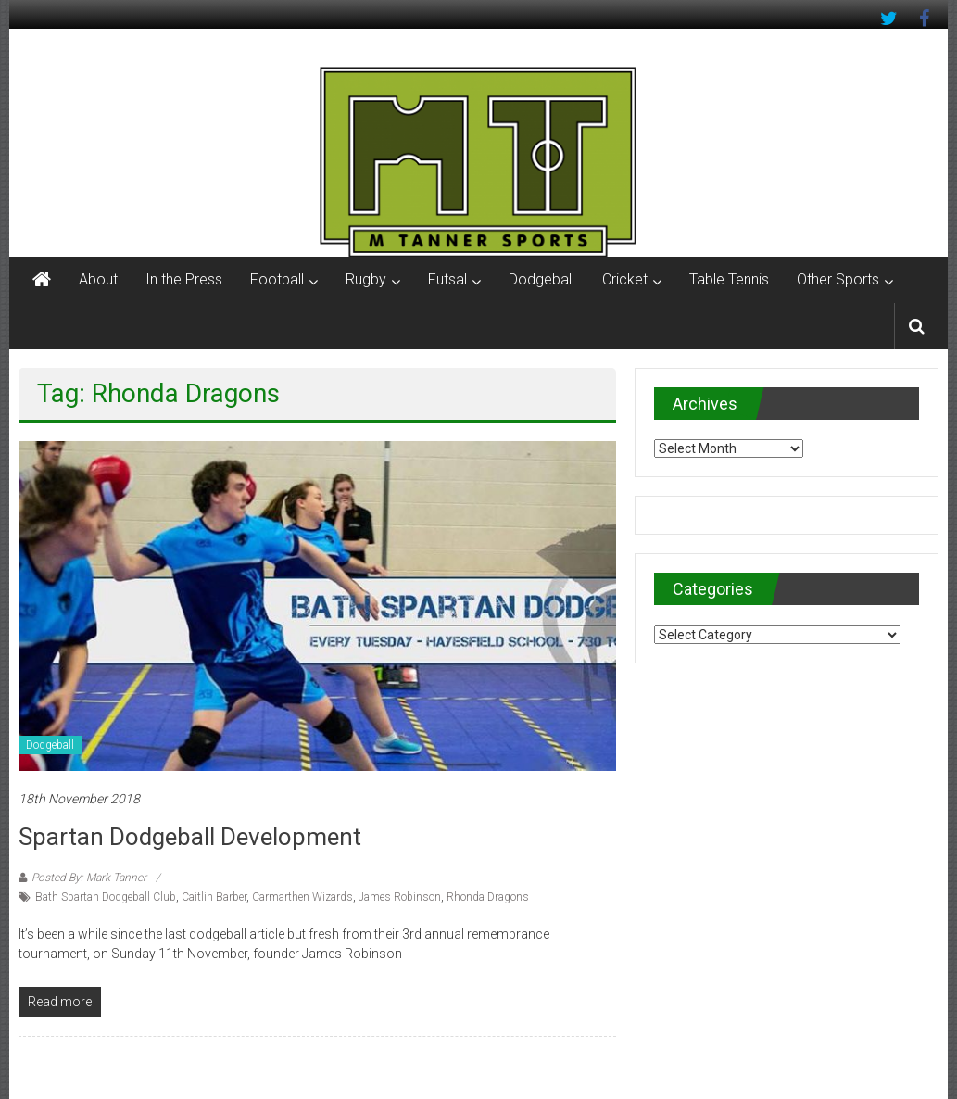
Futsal (447, 279)
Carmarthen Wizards (302, 897)
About (98, 279)
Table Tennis (729, 279)
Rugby (366, 279)
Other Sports (838, 279)
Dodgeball (541, 279)
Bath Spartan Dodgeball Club (105, 897)
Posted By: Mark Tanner (88, 877)
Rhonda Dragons (488, 897)
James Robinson (400, 897)
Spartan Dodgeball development (190, 837)
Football (277, 279)
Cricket (625, 279)
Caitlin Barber (214, 897)
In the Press (183, 279)
